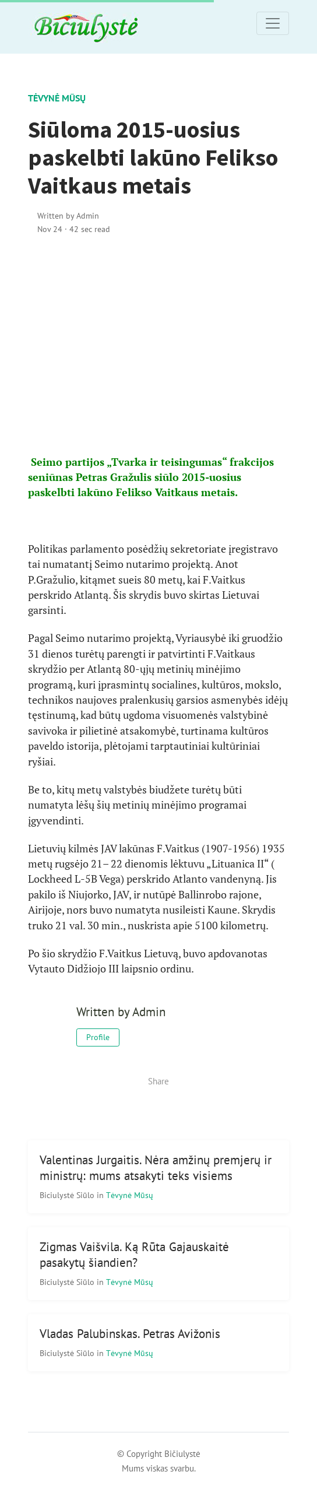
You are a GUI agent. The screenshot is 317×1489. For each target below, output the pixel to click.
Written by (68, 215)
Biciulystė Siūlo (68, 1194)
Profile (98, 1037)
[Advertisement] (158, 345)
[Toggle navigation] (272, 23)
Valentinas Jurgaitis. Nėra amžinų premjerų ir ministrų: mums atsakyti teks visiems (156, 1168)
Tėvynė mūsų (57, 98)
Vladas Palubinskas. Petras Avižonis (130, 1333)
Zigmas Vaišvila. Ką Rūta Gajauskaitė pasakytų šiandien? (134, 1254)
